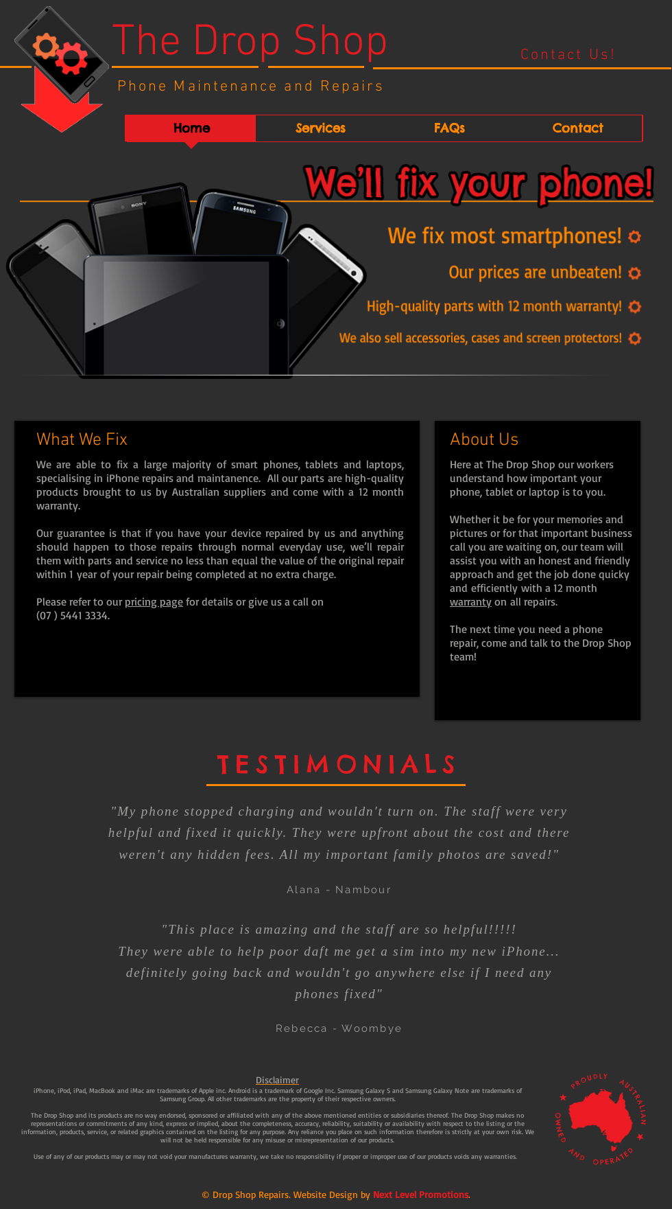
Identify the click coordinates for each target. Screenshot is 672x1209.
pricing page (154, 601)
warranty (471, 601)
